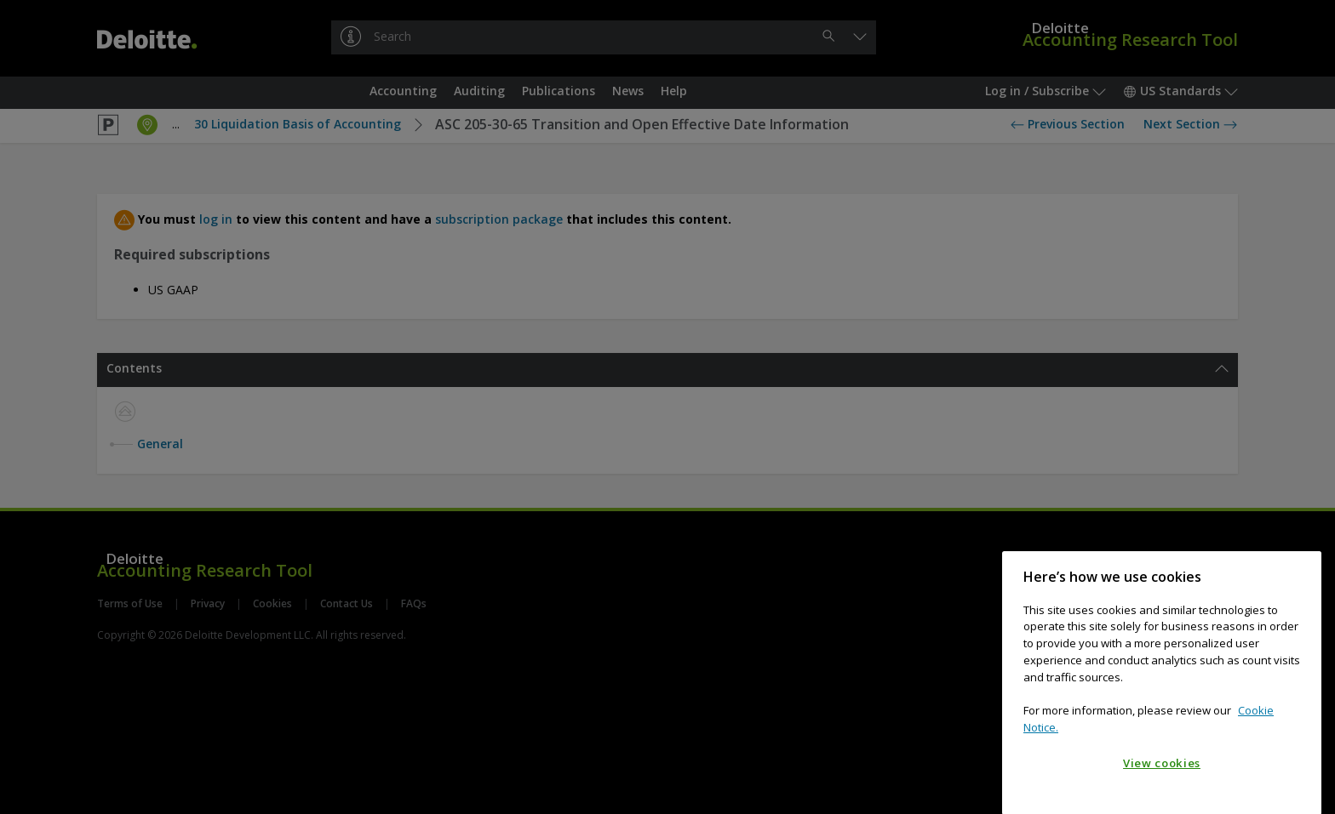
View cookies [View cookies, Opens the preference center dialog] (1161, 776)
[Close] (1300, 590)
